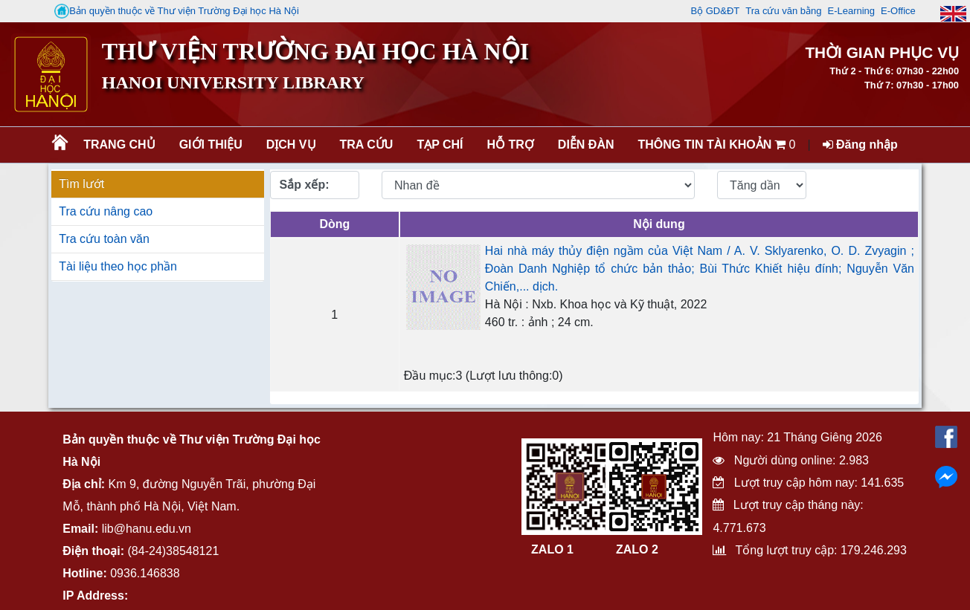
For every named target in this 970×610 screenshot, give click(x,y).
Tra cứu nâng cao (105, 211)
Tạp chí (440, 144)
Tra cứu (367, 144)
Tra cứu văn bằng (783, 10)
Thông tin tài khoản (705, 144)
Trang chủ (119, 144)
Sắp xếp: (305, 184)
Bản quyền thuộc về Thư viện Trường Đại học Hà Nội (176, 11)
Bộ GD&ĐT (714, 10)
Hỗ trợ (510, 144)
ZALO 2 (637, 549)
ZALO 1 (552, 549)
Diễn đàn (586, 144)
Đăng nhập (860, 144)
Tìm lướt (81, 184)
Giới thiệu (210, 144)
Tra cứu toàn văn (104, 239)
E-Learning (851, 10)
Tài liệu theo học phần (118, 266)
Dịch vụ (291, 144)
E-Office (898, 10)
